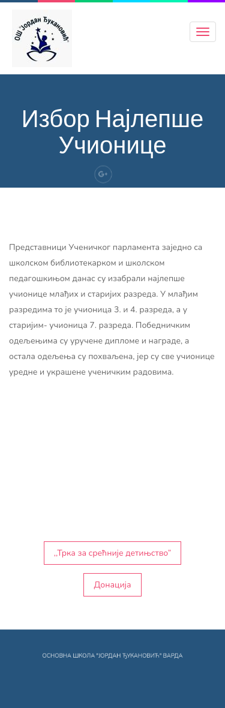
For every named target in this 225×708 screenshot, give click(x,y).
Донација (112, 584)
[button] (112, 497)
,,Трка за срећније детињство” (113, 553)
